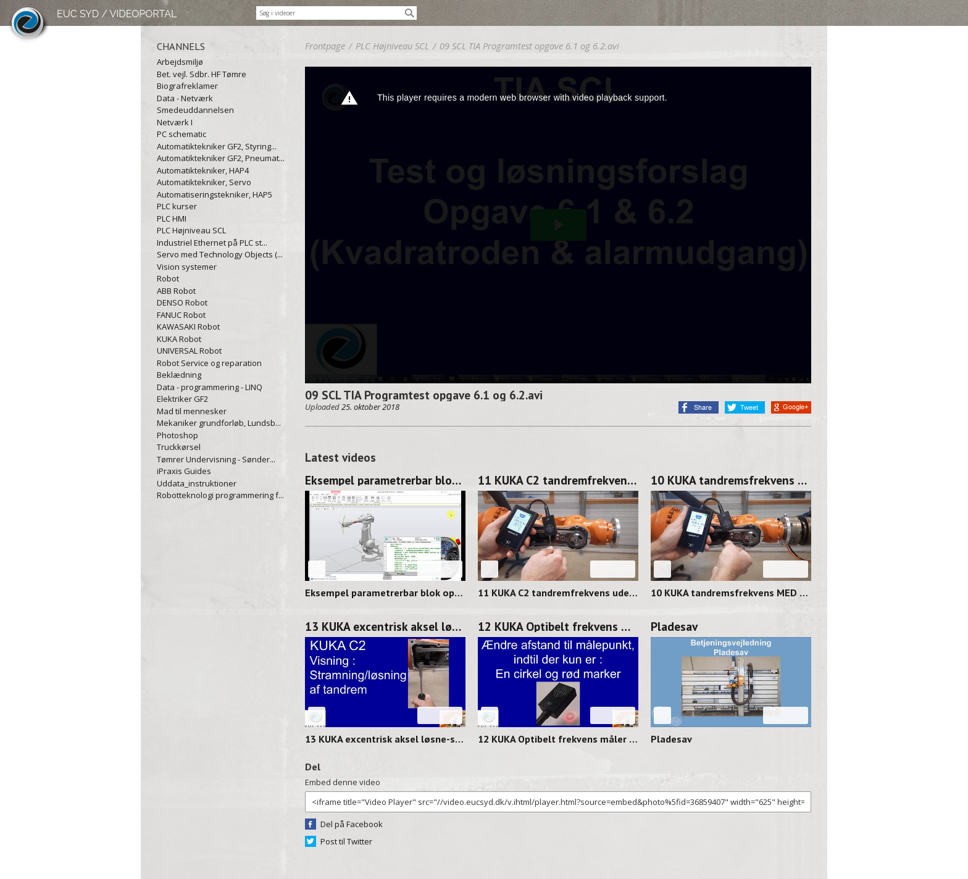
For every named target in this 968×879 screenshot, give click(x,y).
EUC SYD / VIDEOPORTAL (117, 14)
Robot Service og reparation (209, 363)
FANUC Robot (181, 314)
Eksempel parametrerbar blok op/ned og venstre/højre (385, 480)
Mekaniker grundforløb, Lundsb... (219, 422)
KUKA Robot (179, 338)
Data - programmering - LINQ (209, 387)
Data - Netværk (185, 98)
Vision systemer (187, 266)
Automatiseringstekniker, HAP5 (214, 194)
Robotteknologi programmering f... (220, 495)
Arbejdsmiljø (180, 61)
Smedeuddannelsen (195, 109)
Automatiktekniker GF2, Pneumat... (221, 158)
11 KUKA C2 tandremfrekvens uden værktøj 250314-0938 (558, 480)
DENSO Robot (182, 302)
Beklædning (179, 374)
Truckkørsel (179, 446)
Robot (168, 278)
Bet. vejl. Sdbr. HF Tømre (201, 74)
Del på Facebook (351, 824)
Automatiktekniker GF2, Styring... (217, 146)
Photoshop (177, 435)
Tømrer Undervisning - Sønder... (216, 459)
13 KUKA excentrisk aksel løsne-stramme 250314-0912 (385, 626)
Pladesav (674, 626)
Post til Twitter (346, 841)
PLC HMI (171, 218)
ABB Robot (176, 290)
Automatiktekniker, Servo (204, 182)
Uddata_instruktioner (196, 483)
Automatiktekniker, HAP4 (203, 170)
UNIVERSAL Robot (189, 350)
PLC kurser (177, 206)
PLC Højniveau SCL (191, 230)
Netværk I (175, 122)
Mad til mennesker (192, 411)
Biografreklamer (187, 85)
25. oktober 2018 (370, 406)
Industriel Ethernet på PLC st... (212, 242)
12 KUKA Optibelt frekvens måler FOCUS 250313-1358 (558, 626)
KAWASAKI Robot (188, 326)
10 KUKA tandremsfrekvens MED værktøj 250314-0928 (731, 480)
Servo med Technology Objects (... (220, 254)
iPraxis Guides (184, 471)
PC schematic (181, 134)
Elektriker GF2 (182, 398)
